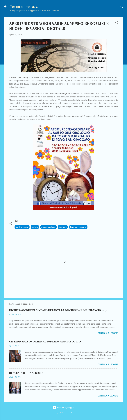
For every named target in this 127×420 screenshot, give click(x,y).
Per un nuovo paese (24, 6)
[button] (116, 23)
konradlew (70, 413)
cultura (35, 227)
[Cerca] (121, 7)
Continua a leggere (108, 333)
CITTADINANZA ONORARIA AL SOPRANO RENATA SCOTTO (45, 341)
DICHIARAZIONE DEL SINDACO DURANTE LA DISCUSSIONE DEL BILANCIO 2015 (58, 310)
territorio (63, 227)
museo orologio (48, 227)
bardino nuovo (22, 227)
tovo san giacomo (78, 227)
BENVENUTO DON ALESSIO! (26, 372)
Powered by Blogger (63, 407)
